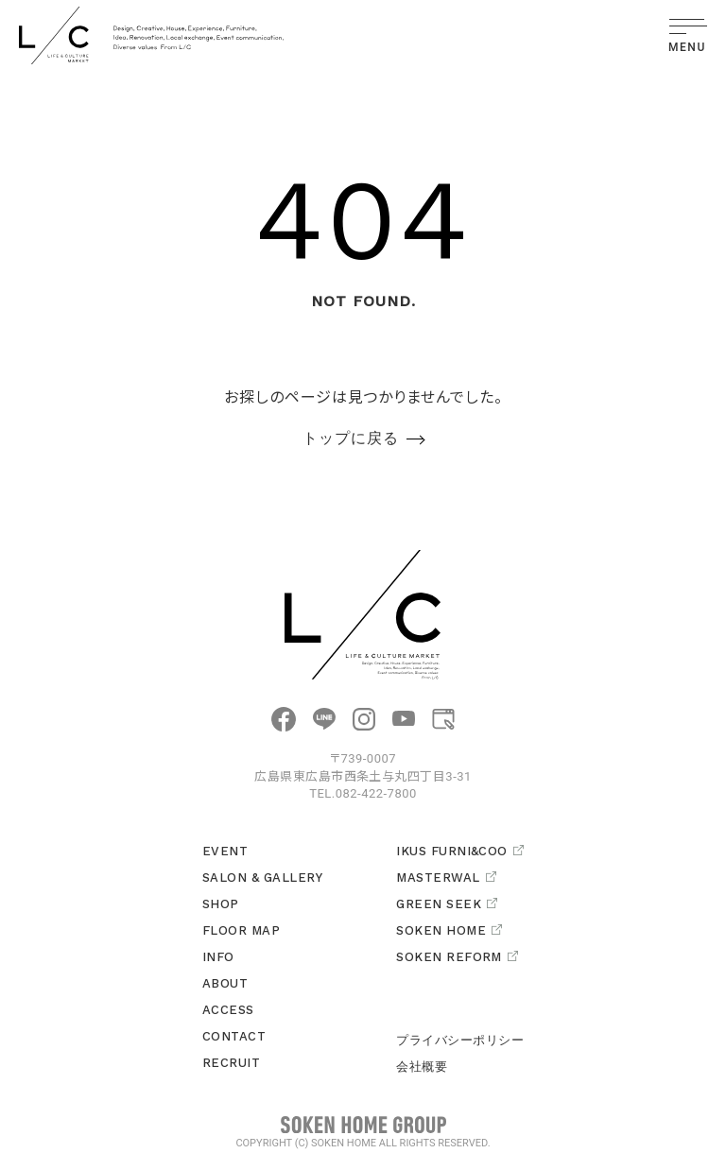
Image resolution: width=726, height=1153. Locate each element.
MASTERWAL (445, 877)
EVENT (225, 851)
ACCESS (228, 1010)
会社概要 (421, 1066)
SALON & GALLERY (262, 877)
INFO (218, 957)
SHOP (220, 904)
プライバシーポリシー (460, 1040)
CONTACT (234, 1036)
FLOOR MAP (241, 930)
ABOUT (225, 983)
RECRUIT (231, 1063)
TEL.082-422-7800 (363, 793)
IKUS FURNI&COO (460, 851)
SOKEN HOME (449, 930)
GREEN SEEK (446, 904)
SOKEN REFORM (457, 957)
